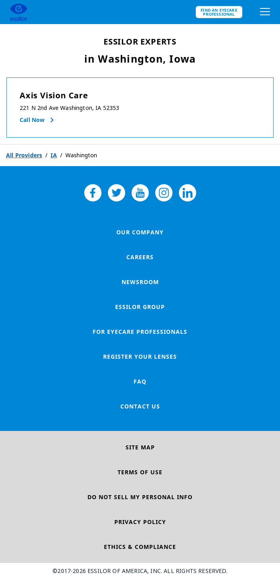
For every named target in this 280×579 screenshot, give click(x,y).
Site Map (140, 447)
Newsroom (140, 282)
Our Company (140, 232)
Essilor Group (140, 307)
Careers (140, 257)
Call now (32, 120)
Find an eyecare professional (219, 12)
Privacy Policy (140, 522)
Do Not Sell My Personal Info (140, 497)
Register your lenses (140, 356)
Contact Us (140, 406)
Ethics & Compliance (140, 547)
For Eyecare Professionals (140, 331)
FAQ (140, 381)
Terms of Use (140, 472)
